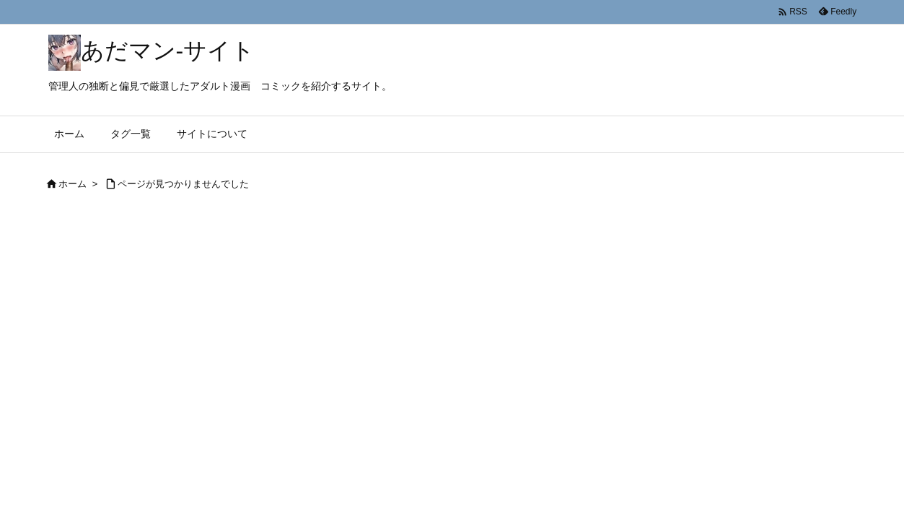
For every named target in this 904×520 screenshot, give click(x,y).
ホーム (72, 183)
